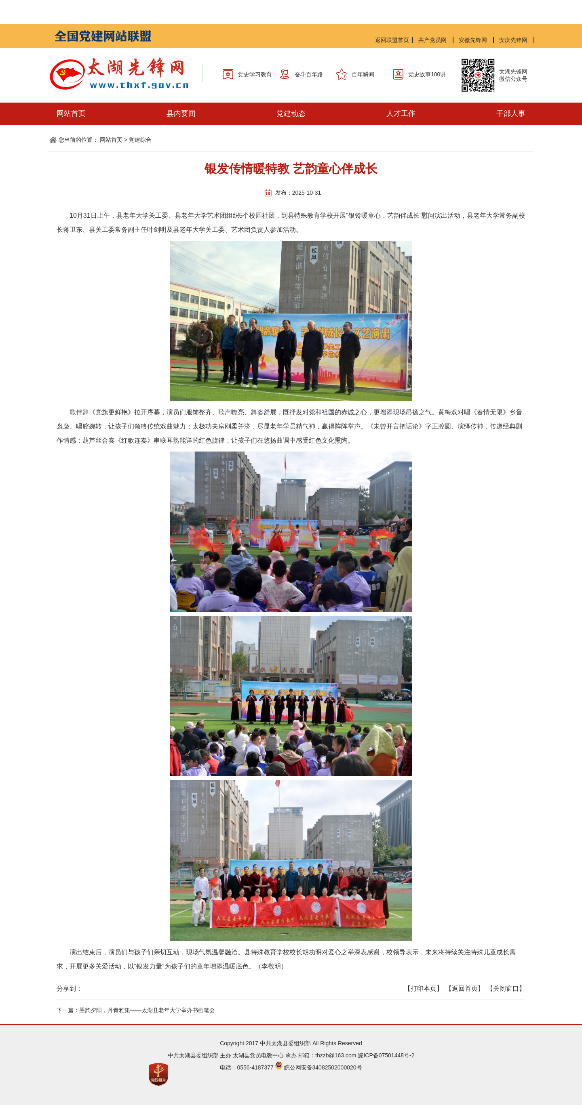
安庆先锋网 (513, 40)
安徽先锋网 (473, 40)
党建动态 (291, 113)
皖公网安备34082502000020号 (323, 1067)
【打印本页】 (423, 988)
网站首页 (71, 113)
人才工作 (400, 113)
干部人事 (510, 113)
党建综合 (140, 140)
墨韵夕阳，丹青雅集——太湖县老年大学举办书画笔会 (147, 1010)
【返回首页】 (464, 988)
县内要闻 (181, 113)
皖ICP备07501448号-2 (386, 1055)
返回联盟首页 (392, 40)
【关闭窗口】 (506, 988)
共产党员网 (432, 40)
